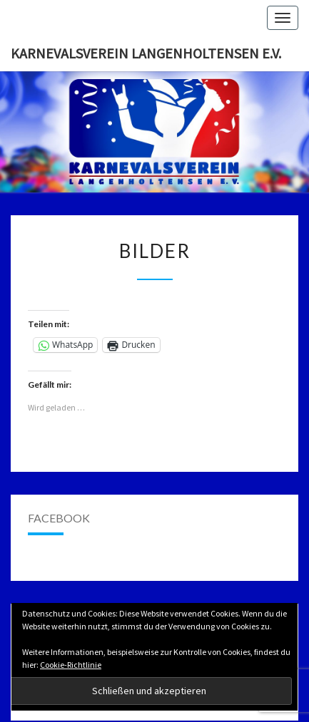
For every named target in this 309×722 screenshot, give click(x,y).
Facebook (59, 518)
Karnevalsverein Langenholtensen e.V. (146, 53)
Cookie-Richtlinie (70, 664)
